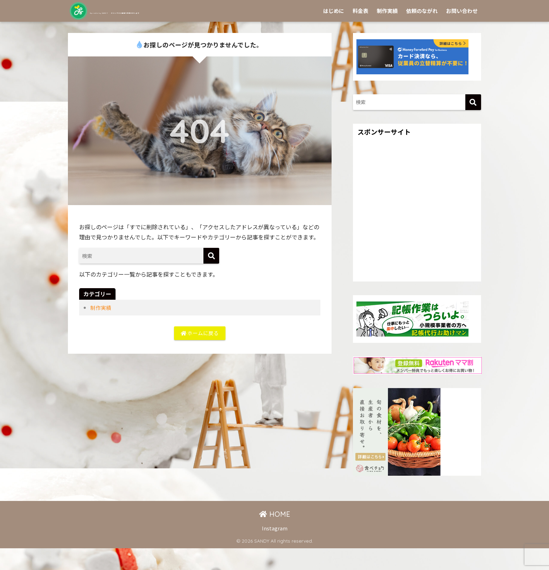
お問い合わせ (462, 32)
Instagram (274, 550)
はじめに (333, 32)
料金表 (360, 32)
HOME (274, 535)
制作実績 (387, 32)
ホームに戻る (199, 356)
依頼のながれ (422, 32)
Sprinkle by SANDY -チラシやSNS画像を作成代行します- (196, 11)
